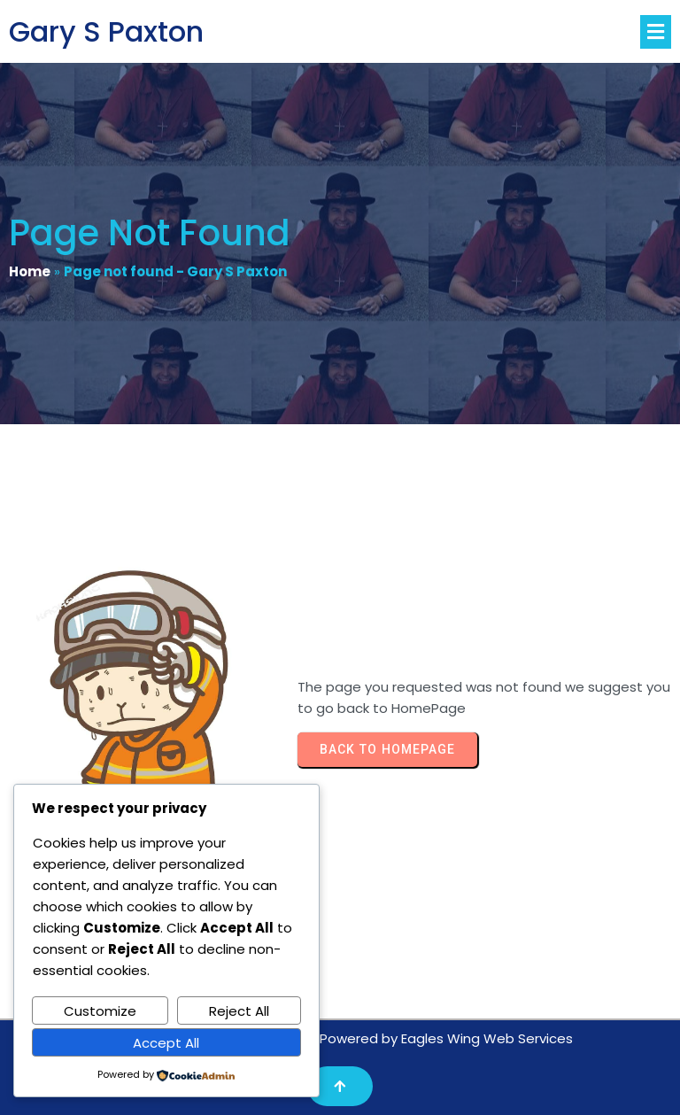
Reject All (239, 1011)
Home (29, 271)
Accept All (166, 1043)
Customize (100, 1011)
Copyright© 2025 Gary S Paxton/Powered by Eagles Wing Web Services (340, 1038)
